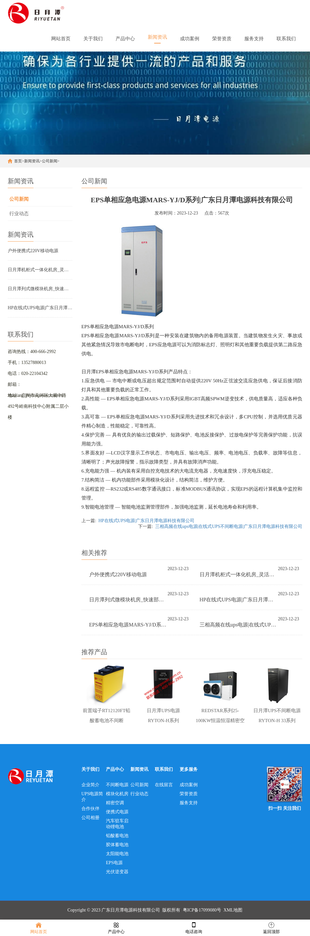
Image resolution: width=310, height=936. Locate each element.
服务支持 (189, 803)
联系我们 (164, 769)
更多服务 (189, 769)
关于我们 (90, 769)
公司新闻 (49, 161)
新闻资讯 (32, 161)
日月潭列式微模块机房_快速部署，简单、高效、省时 (40, 288)
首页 (18, 161)
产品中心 (115, 769)
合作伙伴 (90, 809)
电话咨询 (193, 927)
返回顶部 (271, 927)
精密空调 (115, 803)
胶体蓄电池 (117, 845)
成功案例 (189, 785)
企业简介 (90, 785)
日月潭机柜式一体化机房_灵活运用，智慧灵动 (40, 269)
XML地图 (232, 910)
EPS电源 (114, 863)
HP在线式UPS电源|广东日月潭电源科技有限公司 (40, 307)
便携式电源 (117, 812)
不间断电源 (117, 785)
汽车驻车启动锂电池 (117, 824)
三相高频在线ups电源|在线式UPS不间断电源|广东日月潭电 (239, 624)
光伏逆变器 (117, 872)
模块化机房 (117, 794)
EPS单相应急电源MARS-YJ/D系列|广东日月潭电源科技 (128, 624)
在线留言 (164, 785)
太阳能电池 (117, 854)
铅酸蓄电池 (117, 836)
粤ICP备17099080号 (202, 910)
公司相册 (90, 818)
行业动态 (19, 213)
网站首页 (38, 927)
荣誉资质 (189, 794)
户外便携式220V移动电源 (33, 250)
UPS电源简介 (92, 797)
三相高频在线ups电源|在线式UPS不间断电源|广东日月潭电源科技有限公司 (228, 526)
